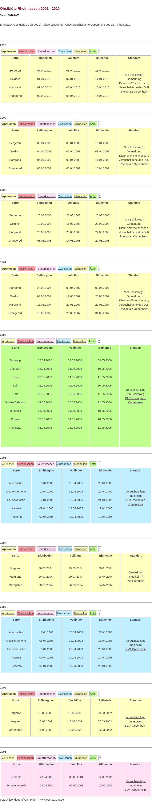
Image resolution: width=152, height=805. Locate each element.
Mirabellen (80, 51)
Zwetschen (65, 51)
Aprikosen (8, 341)
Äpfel (93, 51)
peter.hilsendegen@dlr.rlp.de (18, 799)
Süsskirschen (26, 51)
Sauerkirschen (47, 51)
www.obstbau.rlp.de (51, 799)
